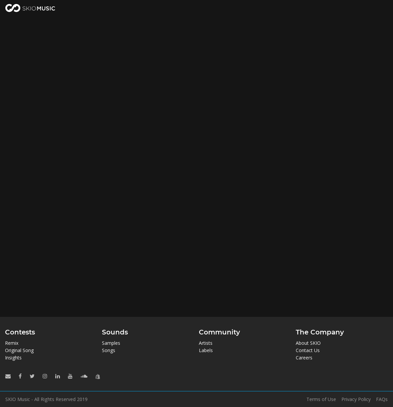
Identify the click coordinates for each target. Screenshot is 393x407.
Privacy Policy (356, 399)
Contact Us (308, 350)
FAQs (382, 399)
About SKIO (308, 343)
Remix (11, 343)
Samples (111, 343)
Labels (206, 350)
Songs (108, 350)
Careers (304, 357)
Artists (205, 343)
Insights (13, 357)
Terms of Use (321, 399)
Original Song (19, 350)
